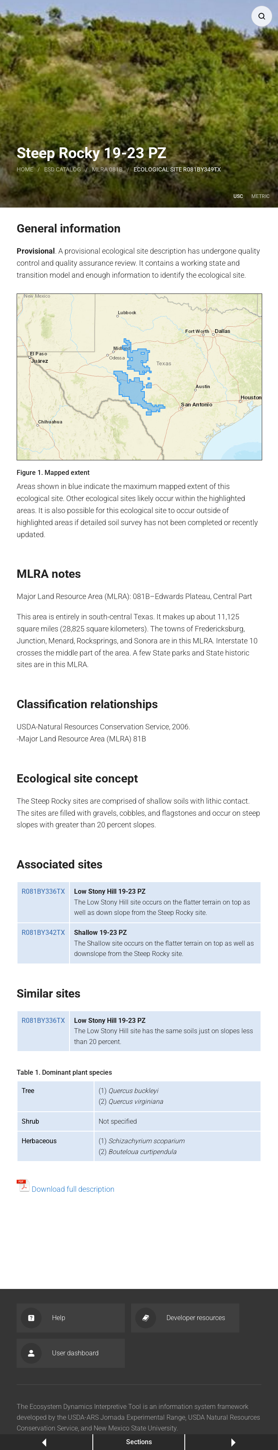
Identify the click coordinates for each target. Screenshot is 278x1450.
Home (25, 169)
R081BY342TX (43, 933)
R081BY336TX (43, 891)
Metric (260, 196)
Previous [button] (46, 1442)
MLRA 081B (107, 169)
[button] (261, 16)
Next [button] (231, 1442)
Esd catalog (62, 169)
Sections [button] (139, 1442)
